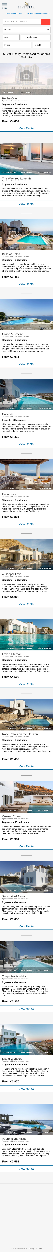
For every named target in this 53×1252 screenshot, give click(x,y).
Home (8, 13)
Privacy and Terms (35, 1248)
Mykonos (33, 13)
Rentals (14, 13)
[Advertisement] (26, 1214)
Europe (20, 13)
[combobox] (41, 45)
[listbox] (26, 30)
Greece (26, 13)
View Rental (26, 128)
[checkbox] (8, 92)
